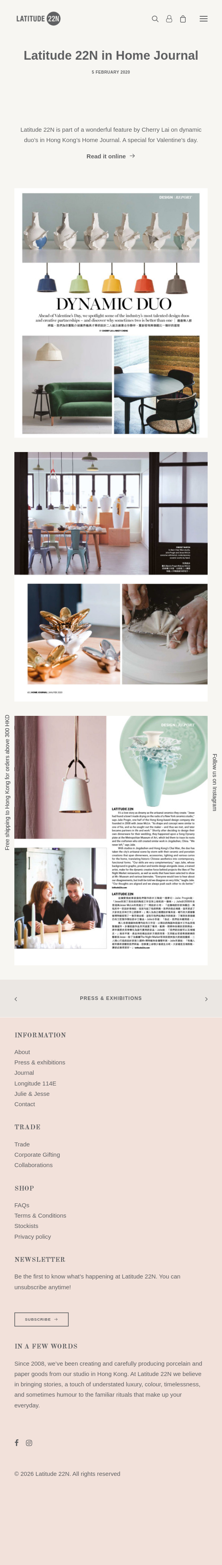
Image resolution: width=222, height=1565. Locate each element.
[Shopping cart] (179, 18)
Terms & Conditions (40, 1215)
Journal (24, 1072)
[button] (203, 18)
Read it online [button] (111, 156)
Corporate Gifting (37, 1154)
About (22, 1052)
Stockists (26, 1225)
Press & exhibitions (111, 998)
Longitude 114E (35, 1083)
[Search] (152, 18)
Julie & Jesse (32, 1093)
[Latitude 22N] (38, 19)
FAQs (22, 1205)
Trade (22, 1144)
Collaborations (33, 1165)
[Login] (165, 18)
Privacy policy (32, 1236)
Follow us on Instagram (215, 782)
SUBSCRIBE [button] (41, 1319)
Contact (24, 1104)
